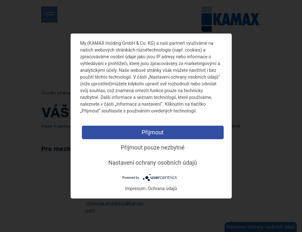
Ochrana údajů (162, 188)
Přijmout (152, 132)
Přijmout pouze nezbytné (153, 147)
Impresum (135, 188)
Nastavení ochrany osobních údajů (152, 162)
